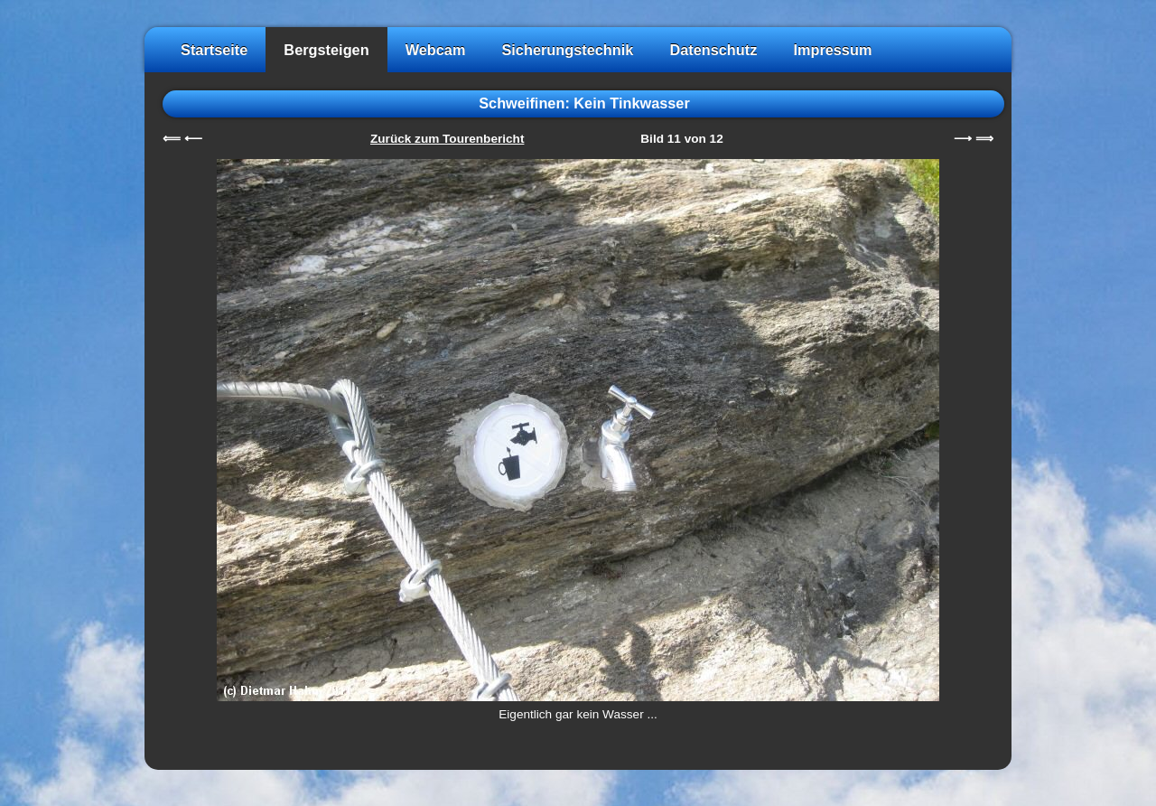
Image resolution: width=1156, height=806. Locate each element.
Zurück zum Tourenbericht (447, 138)
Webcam (436, 50)
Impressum (832, 50)
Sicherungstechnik (567, 50)
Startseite (214, 50)
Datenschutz (713, 50)
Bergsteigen (326, 50)
